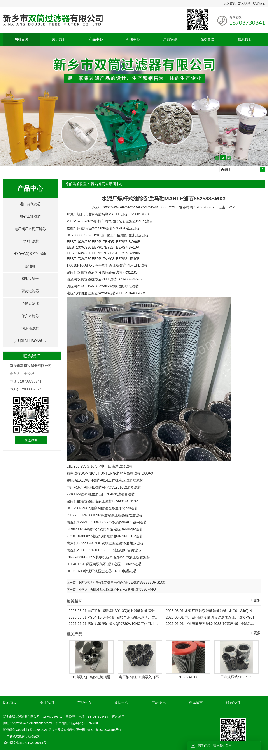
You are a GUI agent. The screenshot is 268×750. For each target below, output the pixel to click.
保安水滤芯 (30, 316)
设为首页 (230, 3)
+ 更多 (256, 600)
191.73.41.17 (187, 677)
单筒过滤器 (30, 303)
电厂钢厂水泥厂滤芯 (30, 229)
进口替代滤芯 (30, 204)
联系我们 (259, 3)
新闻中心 (133, 39)
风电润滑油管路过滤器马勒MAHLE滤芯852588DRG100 (122, 582)
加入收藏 (244, 3)
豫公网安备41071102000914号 (25, 743)
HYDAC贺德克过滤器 (30, 254)
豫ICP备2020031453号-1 (103, 729)
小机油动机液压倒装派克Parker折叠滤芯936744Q (117, 589)
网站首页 (21, 39)
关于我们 (59, 39)
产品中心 (96, 39)
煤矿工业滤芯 (30, 216)
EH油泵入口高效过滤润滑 (90, 677)
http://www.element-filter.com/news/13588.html (139, 207)
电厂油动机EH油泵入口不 (139, 677)
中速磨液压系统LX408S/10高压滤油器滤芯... (210, 624)
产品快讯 (170, 39)
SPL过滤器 (30, 278)
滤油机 (30, 266)
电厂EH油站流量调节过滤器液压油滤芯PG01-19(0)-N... (212, 617)
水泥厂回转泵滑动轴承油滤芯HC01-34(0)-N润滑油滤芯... (212, 611)
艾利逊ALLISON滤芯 (30, 341)
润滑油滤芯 (30, 328)
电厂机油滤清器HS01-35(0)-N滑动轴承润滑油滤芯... (115, 611)
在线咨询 (30, 440)
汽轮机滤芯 (30, 241)
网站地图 (118, 716)
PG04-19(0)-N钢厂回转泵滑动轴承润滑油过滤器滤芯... (115, 617)
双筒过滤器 (30, 291)
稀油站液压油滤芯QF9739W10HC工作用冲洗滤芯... (115, 624)
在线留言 (207, 39)
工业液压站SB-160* (235, 677)
